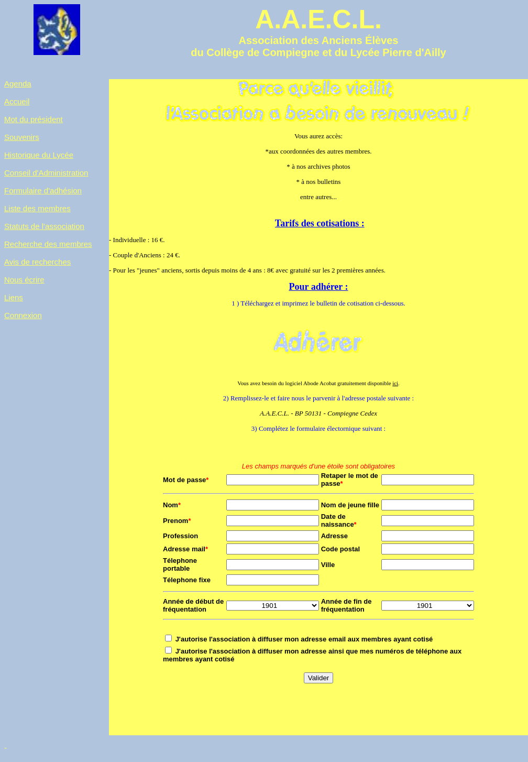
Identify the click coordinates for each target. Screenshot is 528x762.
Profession (180, 538)
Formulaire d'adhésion (43, 190)
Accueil (16, 101)
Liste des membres (37, 208)
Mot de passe (185, 482)
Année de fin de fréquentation (346, 607)
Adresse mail (185, 551)
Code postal (340, 551)
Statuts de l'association (44, 226)
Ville (328, 567)
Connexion (23, 315)
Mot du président (33, 119)
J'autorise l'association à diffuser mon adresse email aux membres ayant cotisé (304, 641)
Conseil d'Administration (46, 172)
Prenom (177, 523)
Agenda (17, 83)
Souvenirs (21, 137)
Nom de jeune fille (350, 507)
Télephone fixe (187, 582)
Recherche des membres (48, 244)
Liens (13, 297)
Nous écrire (24, 279)
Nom (172, 507)
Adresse (334, 538)
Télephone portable (180, 566)
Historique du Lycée (38, 154)
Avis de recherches (37, 261)
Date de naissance (339, 522)
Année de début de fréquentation (193, 607)
